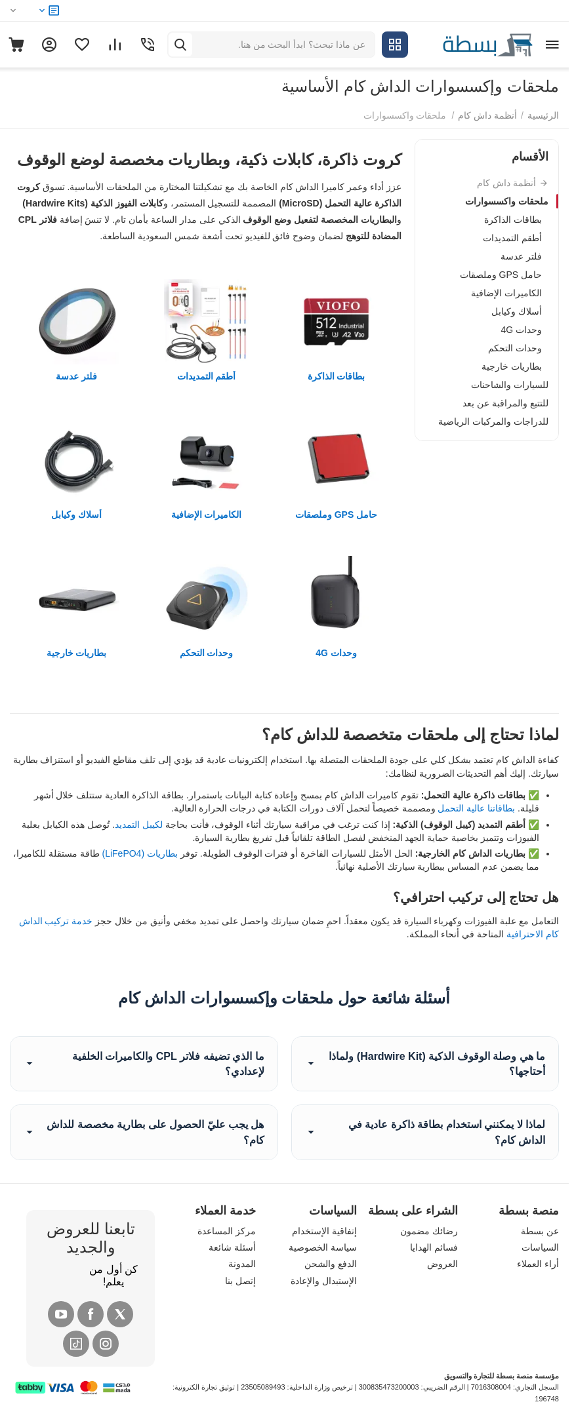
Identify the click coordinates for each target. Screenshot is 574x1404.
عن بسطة (540, 1231)
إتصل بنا (240, 1281)
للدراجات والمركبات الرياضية (493, 421)
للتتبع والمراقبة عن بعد (505, 403)
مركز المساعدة (226, 1231)
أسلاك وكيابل (516, 311)
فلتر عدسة (521, 256)
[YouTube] (61, 1314)
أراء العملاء (538, 1263)
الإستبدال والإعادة (324, 1281)
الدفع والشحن (330, 1263)
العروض (442, 1263)
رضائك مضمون (429, 1231)
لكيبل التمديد (139, 824)
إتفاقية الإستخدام (324, 1231)
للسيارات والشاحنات (509, 385)
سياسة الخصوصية (323, 1247)
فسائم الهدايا (434, 1247)
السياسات (540, 1247)
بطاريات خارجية (512, 366)
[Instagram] (105, 1344)
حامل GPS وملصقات (501, 274)
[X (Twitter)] (120, 1314)
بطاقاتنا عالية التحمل (476, 808)
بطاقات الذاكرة (513, 219)
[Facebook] (90, 1314)
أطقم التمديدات (512, 238)
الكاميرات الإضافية (506, 293)
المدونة (242, 1263)
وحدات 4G (521, 329)
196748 (547, 1399)
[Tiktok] (76, 1344)
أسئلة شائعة (232, 1247)
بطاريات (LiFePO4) (139, 853)
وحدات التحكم (515, 348)
